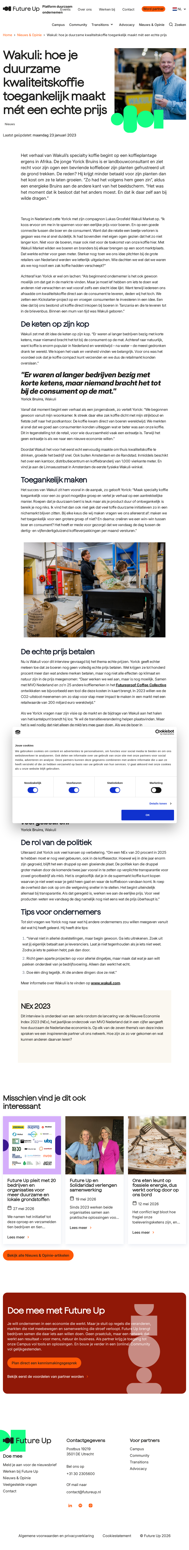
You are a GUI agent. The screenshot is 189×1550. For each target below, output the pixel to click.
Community (78, 25)
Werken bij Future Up (20, 1471)
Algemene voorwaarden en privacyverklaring (56, 1536)
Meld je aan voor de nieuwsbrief (30, 1465)
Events (65, 9)
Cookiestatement (117, 1536)
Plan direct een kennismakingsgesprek (44, 1363)
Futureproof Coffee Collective (141, 685)
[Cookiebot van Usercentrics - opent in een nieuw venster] (158, 732)
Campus (58, 25)
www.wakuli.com (105, 983)
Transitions (139, 1462)
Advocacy (127, 25)
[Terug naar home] (21, 9)
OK (148, 814)
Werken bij (107, 9)
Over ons (85, 9)
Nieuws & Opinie (151, 25)
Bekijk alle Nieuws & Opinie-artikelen (38, 1255)
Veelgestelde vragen (20, 1484)
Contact (128, 9)
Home (7, 35)
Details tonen (158, 803)
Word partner (153, 9)
